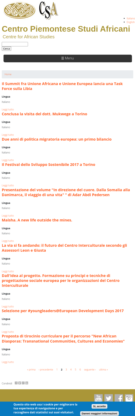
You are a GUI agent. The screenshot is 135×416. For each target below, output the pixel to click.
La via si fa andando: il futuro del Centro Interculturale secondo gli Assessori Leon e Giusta (64, 248)
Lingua (6, 96)
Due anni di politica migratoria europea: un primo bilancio (57, 139)
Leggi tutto (8, 109)
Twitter (108, 398)
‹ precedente (46, 369)
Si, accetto (99, 406)
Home (8, 74)
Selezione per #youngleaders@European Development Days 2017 (63, 310)
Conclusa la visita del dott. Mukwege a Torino (44, 113)
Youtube (98, 398)
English (131, 22)
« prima (31, 369)
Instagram (129, 398)
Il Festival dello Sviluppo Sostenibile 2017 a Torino (48, 164)
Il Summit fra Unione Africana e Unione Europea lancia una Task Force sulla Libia (62, 86)
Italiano (131, 18)
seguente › (90, 369)
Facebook (119, 398)
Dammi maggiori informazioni (99, 413)
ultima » (103, 369)
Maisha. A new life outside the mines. (37, 219)
